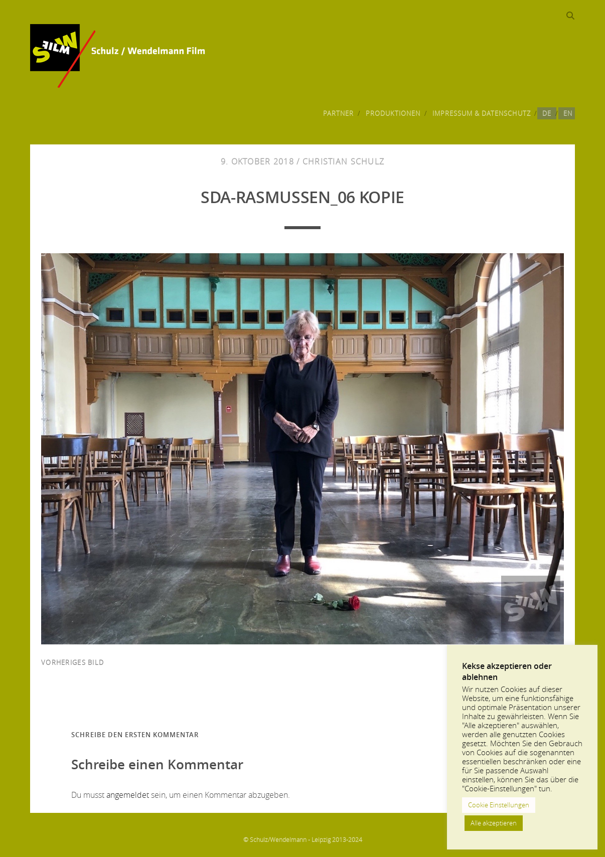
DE (546, 113)
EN (567, 113)
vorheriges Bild (72, 662)
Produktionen (393, 113)
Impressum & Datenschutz (481, 113)
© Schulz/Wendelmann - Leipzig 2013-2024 (302, 839)
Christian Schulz (343, 161)
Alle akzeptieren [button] (494, 822)
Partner (338, 113)
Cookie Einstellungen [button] (498, 804)
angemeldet (127, 794)
